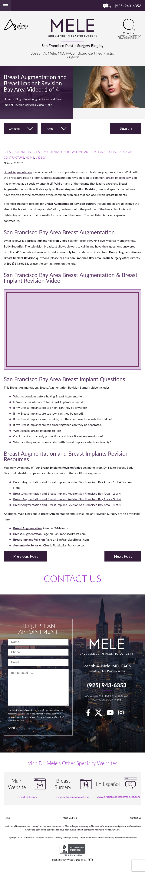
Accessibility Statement (125, 837)
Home (7, 99)
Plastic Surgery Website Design (67, 859)
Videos (41, 157)
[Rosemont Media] (89, 859)
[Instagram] (122, 713)
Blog (18, 99)
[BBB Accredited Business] (72, 850)
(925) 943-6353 (107, 685)
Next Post (123, 556)
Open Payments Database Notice (96, 837)
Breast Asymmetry (17, 152)
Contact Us (135, 817)
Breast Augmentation (49, 152)
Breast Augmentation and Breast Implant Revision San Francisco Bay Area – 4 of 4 (67, 505)
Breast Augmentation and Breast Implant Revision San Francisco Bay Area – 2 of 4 (67, 493)
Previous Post (25, 556)
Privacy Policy (61, 837)
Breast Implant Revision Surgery (91, 152)
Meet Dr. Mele (70, 817)
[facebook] (90, 713)
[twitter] (100, 713)
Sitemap (74, 837)
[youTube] (112, 713)
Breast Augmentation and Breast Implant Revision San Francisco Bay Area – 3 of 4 (67, 499)
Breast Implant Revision (121, 177)
